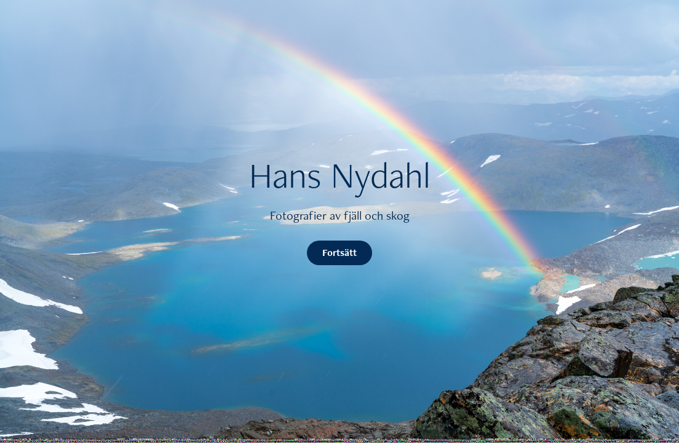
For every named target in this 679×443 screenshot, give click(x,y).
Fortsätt (339, 252)
